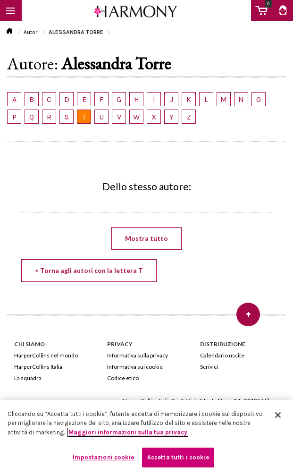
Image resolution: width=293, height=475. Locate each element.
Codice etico (123, 378)
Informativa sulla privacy (137, 355)
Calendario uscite (222, 355)
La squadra (28, 378)
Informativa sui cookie (135, 366)
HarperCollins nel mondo (46, 355)
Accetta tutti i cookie (178, 457)
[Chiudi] (278, 415)
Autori (31, 32)
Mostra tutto (146, 238)
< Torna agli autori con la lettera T (89, 270)
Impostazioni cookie (103, 457)
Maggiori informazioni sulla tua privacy (127, 432)
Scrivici (209, 366)
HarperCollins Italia (38, 366)
